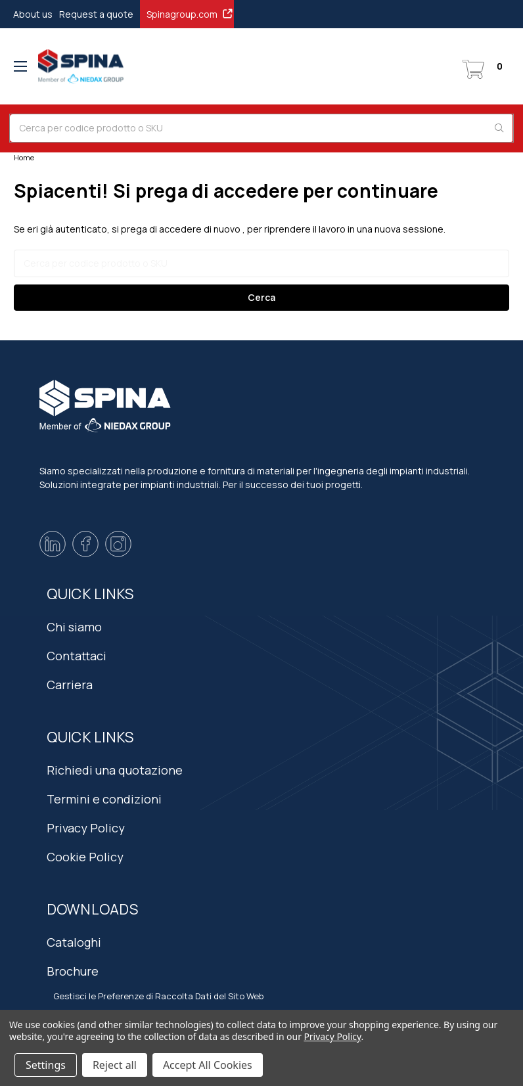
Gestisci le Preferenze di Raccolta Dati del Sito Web (158, 996)
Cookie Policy (85, 857)
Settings (46, 1065)
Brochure (73, 971)
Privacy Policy (86, 828)
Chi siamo (74, 627)
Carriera (70, 684)
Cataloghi (74, 942)
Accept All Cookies (207, 1065)
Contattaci (76, 656)
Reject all (115, 1065)
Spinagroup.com (190, 13)
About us (33, 14)
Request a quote (96, 14)
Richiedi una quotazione (115, 770)
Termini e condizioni (104, 799)
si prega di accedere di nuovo (176, 229)
